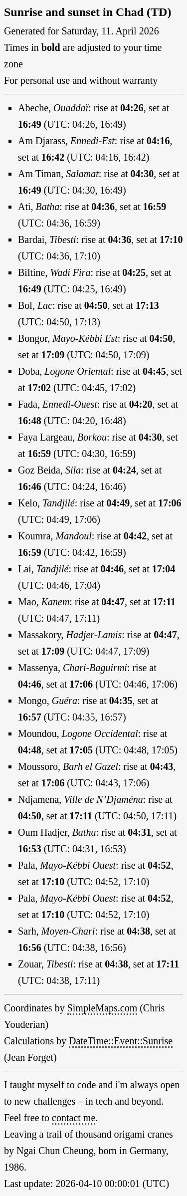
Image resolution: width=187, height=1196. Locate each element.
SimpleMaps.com (102, 1007)
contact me (73, 1117)
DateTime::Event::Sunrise (121, 1040)
